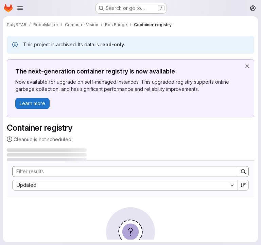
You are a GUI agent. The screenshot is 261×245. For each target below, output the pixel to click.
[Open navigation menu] (20, 8)
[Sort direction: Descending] (243, 185)
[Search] (121, 171)
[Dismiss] (247, 66)
